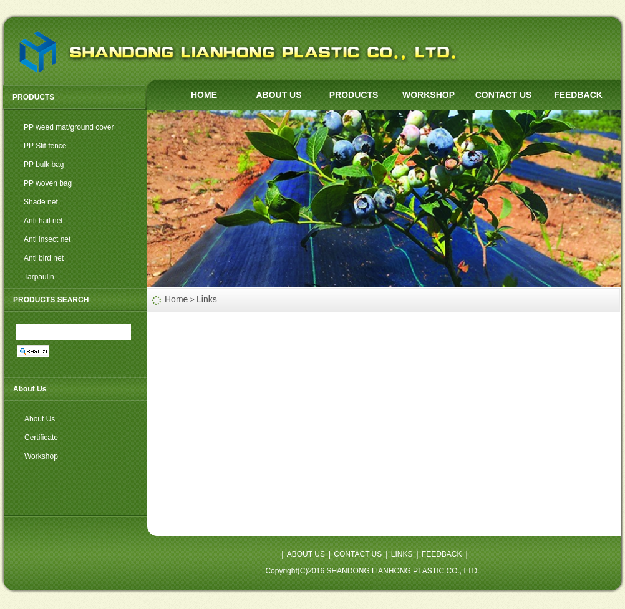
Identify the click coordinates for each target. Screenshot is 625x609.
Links (206, 299)
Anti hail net (43, 220)
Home (176, 299)
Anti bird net (44, 258)
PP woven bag (48, 183)
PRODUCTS (354, 95)
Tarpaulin (39, 276)
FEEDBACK (578, 95)
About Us (39, 419)
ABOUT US (278, 95)
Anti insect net (47, 239)
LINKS (402, 554)
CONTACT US (503, 95)
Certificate (41, 437)
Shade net (41, 202)
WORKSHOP (428, 95)
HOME (204, 95)
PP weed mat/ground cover (69, 127)
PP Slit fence (45, 145)
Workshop (41, 456)
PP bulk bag (44, 164)
